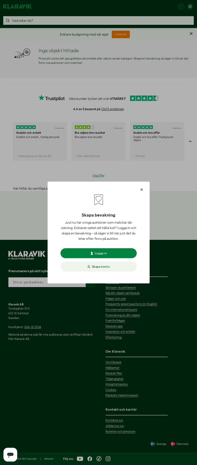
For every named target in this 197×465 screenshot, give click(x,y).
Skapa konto (98, 267)
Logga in (98, 253)
